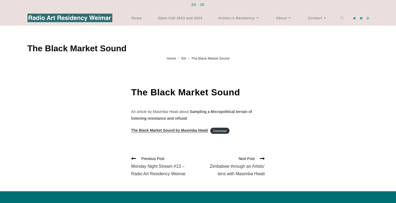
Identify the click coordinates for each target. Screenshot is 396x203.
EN (194, 5)
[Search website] (342, 18)
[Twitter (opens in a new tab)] (354, 18)
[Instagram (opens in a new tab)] (368, 18)
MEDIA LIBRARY (356, 197)
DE (202, 5)
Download (220, 130)
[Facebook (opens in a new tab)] (361, 18)
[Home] (171, 58)
